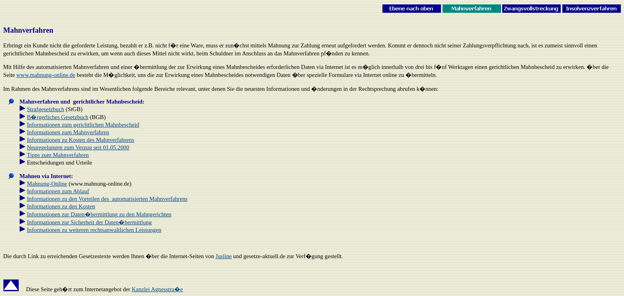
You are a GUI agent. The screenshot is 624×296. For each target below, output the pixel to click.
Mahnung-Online (47, 183)
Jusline (223, 256)
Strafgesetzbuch (45, 109)
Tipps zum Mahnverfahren (58, 155)
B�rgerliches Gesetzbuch (57, 117)
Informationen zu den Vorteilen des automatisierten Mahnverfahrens (107, 199)
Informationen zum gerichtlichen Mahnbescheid (83, 125)
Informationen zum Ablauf (58, 191)
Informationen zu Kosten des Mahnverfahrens (80, 140)
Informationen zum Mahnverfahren (68, 132)
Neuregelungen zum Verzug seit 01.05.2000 (78, 147)
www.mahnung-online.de (45, 75)
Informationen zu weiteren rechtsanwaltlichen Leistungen (94, 230)
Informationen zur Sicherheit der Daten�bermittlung (89, 222)
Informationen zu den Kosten (61, 206)
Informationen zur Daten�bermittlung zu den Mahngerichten (99, 214)
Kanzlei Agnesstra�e (157, 289)
